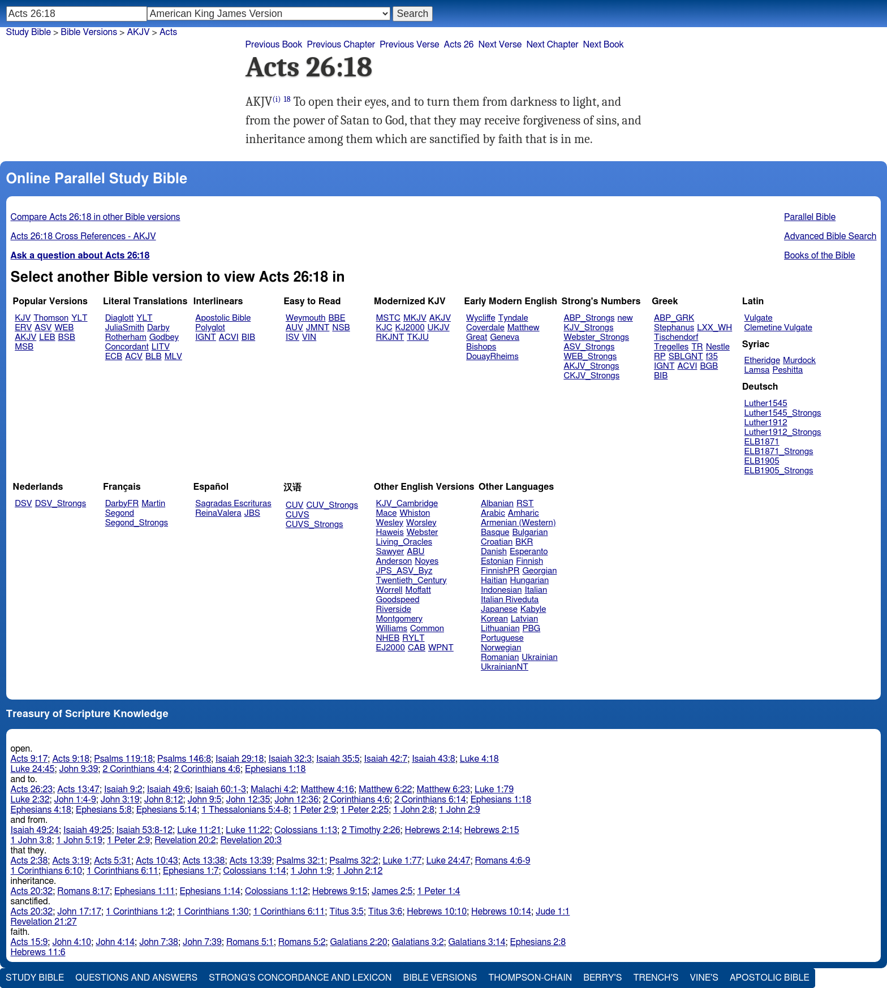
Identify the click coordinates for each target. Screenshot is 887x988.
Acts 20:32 (32, 891)
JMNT (318, 327)
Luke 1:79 (494, 789)
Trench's (655, 977)
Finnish (529, 561)
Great (476, 337)
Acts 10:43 (157, 860)
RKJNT (390, 337)
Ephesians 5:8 (104, 809)
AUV (294, 327)
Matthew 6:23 (443, 789)
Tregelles (671, 347)
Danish (494, 551)
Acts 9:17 (29, 758)
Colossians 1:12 (276, 891)
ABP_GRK (674, 318)
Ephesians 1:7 (191, 870)
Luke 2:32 (30, 799)
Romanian (500, 657)
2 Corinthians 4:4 (135, 769)
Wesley (389, 523)
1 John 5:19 (79, 840)
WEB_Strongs (590, 356)
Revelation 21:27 (44, 921)
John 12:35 (248, 799)
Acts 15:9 (29, 942)
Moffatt (418, 590)
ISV (292, 337)
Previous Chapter (341, 44)
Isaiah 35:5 (338, 758)
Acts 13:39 (251, 860)
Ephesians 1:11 (144, 891)
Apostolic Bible (770, 977)
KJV (23, 318)
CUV (295, 505)
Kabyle (533, 609)
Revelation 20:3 (251, 840)
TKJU (418, 337)
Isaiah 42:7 (386, 758)
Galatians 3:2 (418, 942)
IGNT (205, 337)
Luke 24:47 (448, 860)
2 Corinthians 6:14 (430, 799)
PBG (532, 628)
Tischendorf (676, 337)
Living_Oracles (404, 542)
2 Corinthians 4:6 (207, 769)
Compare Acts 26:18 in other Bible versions (95, 217)
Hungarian (529, 580)
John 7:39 (202, 942)
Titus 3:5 (346, 911)
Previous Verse (409, 44)
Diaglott (119, 318)
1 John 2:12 (360, 870)
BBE (337, 318)
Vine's (704, 977)
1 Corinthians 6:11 (122, 870)
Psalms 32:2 (353, 860)
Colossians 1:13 (305, 830)
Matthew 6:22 (385, 789)
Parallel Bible (810, 217)
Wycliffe (480, 318)
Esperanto (529, 551)
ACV (134, 356)
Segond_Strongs (136, 523)
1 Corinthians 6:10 (47, 870)
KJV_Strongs (588, 327)
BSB (66, 337)
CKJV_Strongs (591, 376)
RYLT (413, 638)
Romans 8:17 (83, 891)
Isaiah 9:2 (123, 789)
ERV (23, 327)
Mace (386, 513)
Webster (422, 532)
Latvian (524, 619)
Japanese (499, 609)
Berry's (602, 977)
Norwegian (501, 648)
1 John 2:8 (413, 809)
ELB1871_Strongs (778, 451)
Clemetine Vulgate (778, 327)
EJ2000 (390, 648)
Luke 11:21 (199, 830)
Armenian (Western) (518, 523)
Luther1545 (765, 403)
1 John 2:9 (459, 809)
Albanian (497, 503)
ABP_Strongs (588, 318)
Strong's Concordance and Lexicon (300, 977)
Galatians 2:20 (358, 942)
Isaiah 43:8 (433, 758)
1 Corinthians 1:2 (139, 911)
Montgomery (399, 619)
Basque (495, 532)
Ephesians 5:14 (166, 809)
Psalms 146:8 (184, 758)
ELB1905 (762, 461)
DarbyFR (122, 503)
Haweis (390, 532)
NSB (341, 327)
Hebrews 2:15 (491, 830)
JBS (252, 513)
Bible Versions (89, 32)
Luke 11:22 (248, 830)
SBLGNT (686, 356)
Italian (535, 590)
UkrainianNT (504, 667)
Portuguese (502, 638)
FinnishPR (500, 571)
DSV (23, 503)
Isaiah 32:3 (290, 758)
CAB (416, 648)
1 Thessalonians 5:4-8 (245, 809)
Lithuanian (500, 628)
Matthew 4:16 (327, 789)
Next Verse (500, 44)
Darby (158, 327)
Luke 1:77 (401, 860)
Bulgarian (530, 532)
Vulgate (758, 318)
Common (427, 628)
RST (525, 503)
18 (286, 99)
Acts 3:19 (70, 860)
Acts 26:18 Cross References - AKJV (83, 236)
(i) (276, 99)
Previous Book (274, 44)
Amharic (523, 513)
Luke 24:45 (33, 769)
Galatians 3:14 (477, 942)
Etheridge (762, 360)
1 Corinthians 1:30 (213, 911)
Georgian (539, 571)
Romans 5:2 (302, 942)
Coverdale (485, 327)
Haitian (494, 580)
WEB (64, 327)
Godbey (164, 337)
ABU (415, 551)
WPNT (441, 648)
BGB (709, 366)
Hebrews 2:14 (432, 830)
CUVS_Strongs (314, 524)
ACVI (229, 337)
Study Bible (28, 32)
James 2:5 (392, 891)
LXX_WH (714, 327)
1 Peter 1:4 (438, 891)
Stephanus (674, 327)
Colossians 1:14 (254, 870)
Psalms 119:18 (123, 758)
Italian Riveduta (510, 600)
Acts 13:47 (78, 789)
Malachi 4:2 (273, 789)
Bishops (481, 347)
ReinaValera (218, 513)
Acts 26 (459, 44)
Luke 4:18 (479, 758)
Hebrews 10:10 (437, 911)
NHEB (388, 638)
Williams (392, 628)
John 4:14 (115, 942)
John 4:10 (71, 942)
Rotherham (126, 337)
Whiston (414, 513)
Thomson (50, 318)
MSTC (388, 318)
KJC (384, 327)
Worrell (389, 590)
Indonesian (501, 590)
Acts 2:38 (29, 860)
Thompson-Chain (530, 977)
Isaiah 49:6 (169, 789)
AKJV (25, 337)
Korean (494, 619)
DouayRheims (492, 356)
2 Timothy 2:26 (371, 830)
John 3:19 (120, 799)
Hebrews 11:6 (38, 952)
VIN (309, 337)
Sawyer (390, 551)
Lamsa (757, 370)
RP (660, 356)
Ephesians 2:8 (538, 942)
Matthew (523, 327)
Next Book (603, 44)
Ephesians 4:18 (41, 809)
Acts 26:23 (32, 789)
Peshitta (787, 370)
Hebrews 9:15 (339, 891)
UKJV (439, 327)
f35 (712, 356)
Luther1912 (765, 423)
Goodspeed (398, 600)
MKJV (415, 318)
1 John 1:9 (311, 870)
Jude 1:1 (553, 911)
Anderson (394, 561)
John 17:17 (79, 911)
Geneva (504, 337)
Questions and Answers (136, 977)
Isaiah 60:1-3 (220, 789)
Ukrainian (539, 657)
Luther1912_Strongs (782, 432)
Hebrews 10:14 (501, 911)
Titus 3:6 (385, 911)
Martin (153, 503)
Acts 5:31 (112, 860)
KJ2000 (410, 327)
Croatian (497, 542)
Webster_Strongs (596, 337)
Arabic (493, 513)
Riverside (393, 609)
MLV (173, 356)
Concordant (127, 347)
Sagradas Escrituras (233, 503)
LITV (161, 347)
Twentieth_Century (411, 580)
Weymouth (306, 318)
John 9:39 (78, 769)
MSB (24, 347)
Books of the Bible (819, 255)
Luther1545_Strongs (782, 413)
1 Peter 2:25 (365, 809)
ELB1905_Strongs (778, 471)
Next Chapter (552, 44)
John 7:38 (158, 942)
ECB (113, 356)
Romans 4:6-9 (502, 860)
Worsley (421, 523)
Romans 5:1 (250, 942)
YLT (79, 318)
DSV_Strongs (61, 503)
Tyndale (513, 318)
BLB (153, 356)
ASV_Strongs (588, 347)
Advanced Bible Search (830, 236)
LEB (47, 337)
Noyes (426, 561)
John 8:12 (163, 799)
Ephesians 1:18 (275, 769)
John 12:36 (296, 799)
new (625, 318)
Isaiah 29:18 (240, 758)
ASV (43, 327)
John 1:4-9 (75, 799)
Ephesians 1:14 (210, 891)
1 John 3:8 (31, 840)
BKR (524, 542)
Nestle (718, 347)
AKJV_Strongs (591, 366)
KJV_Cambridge (407, 503)
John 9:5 (205, 799)
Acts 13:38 (204, 860)
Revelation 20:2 (185, 840)
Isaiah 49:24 (35, 830)
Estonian (497, 561)
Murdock (799, 360)
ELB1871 (762, 442)
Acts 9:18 (70, 758)
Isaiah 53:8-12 (144, 830)
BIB (248, 337)
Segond (119, 513)
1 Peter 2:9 (314, 809)
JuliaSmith (124, 327)
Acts (168, 32)
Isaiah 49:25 (87, 830)
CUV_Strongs (332, 505)
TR (697, 347)
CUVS (297, 515)
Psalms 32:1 (300, 860)
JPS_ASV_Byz (404, 571)
